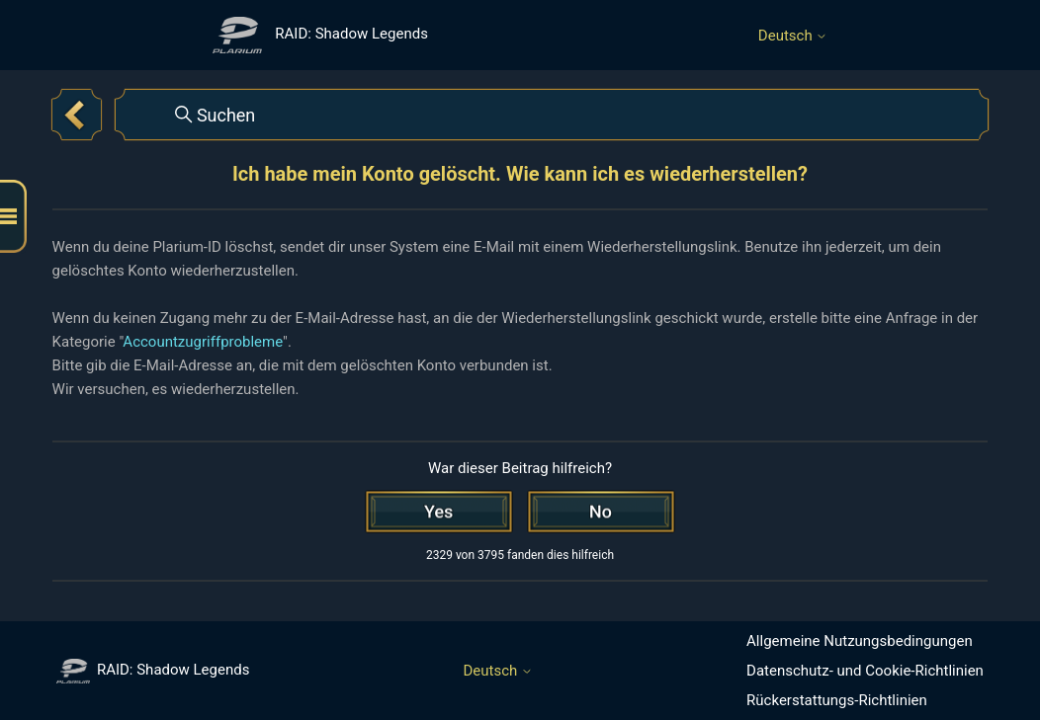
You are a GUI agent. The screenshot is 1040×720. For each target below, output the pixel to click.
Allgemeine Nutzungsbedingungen (859, 641)
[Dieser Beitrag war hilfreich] (439, 511)
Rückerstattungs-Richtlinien (836, 700)
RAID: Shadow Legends (152, 670)
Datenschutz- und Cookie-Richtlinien (865, 671)
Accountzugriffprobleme (203, 342)
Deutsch (793, 36)
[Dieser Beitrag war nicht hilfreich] (601, 511)
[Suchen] (552, 114)
